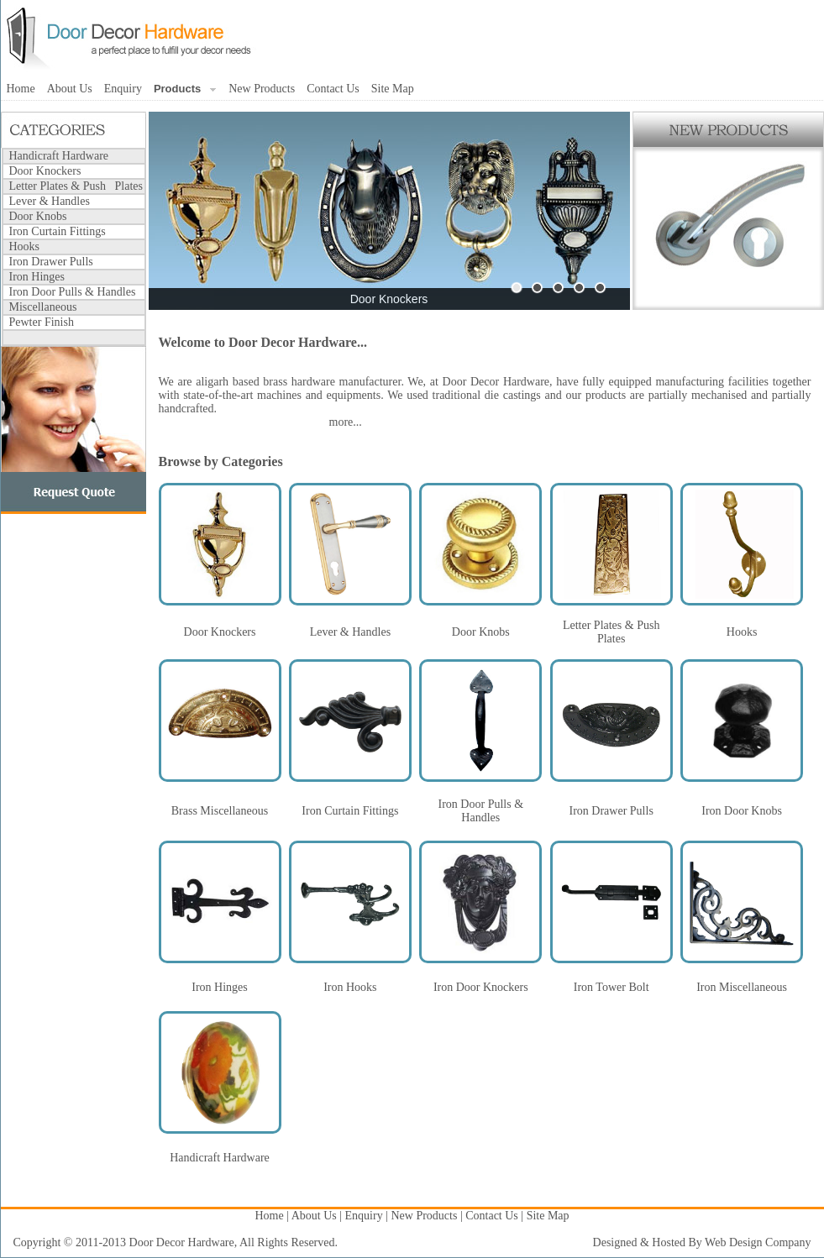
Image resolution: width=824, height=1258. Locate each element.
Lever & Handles (49, 201)
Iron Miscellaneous (741, 987)
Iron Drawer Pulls (51, 261)
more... (345, 422)
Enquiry (123, 88)
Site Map (392, 88)
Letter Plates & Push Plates (76, 186)
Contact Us (333, 88)
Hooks (24, 246)
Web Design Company (758, 1242)
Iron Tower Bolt (611, 987)
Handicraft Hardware (59, 155)
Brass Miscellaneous (219, 811)
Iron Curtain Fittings (57, 231)
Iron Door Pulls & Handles (72, 292)
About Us (69, 88)
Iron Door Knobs (741, 811)
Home (21, 88)
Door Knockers (45, 171)
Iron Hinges (37, 276)
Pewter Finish (41, 322)
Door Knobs (38, 216)
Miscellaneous (43, 307)
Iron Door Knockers (480, 987)
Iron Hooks (349, 987)
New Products (261, 88)
